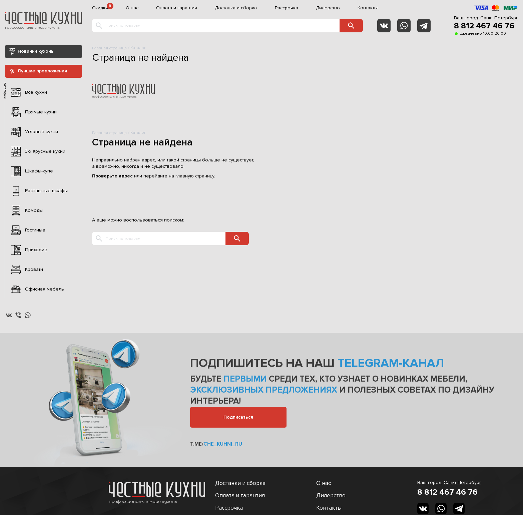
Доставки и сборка (240, 483)
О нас (132, 8)
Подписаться (238, 417)
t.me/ (216, 444)
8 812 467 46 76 (484, 26)
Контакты (368, 8)
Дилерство (328, 8)
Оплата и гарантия (176, 8)
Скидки (100, 8)
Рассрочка (286, 8)
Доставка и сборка (236, 8)
